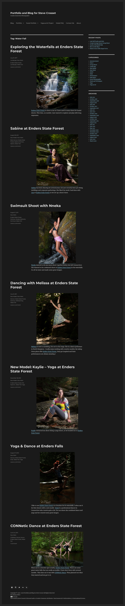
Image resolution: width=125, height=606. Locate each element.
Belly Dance (13, 140)
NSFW (91, 72)
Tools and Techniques (96, 81)
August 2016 (93, 117)
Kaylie (33, 430)
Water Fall (20, 64)
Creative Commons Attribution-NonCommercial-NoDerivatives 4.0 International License (60, 598)
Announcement (94, 61)
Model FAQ (60, 23)
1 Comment (13, 543)
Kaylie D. (12, 384)
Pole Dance (93, 77)
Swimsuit (13, 221)
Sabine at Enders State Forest (37, 128)
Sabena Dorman (19, 142)
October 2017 (93, 106)
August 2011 (93, 123)
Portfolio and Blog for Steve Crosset (33, 13)
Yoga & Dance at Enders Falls (36, 446)
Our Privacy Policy (15, 595)
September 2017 (94, 108)
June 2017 (92, 112)
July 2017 (92, 110)
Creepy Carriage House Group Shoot (100, 43)
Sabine (33, 188)
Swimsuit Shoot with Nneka (35, 206)
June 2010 (92, 139)
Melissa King (19, 300)
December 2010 (94, 130)
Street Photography (95, 79)
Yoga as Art (93, 85)
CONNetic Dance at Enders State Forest (46, 526)
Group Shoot (93, 65)
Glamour (12, 219)
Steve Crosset (21, 598)
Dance (12, 299)
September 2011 (94, 121)
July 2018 (92, 104)
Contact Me (70, 23)
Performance (93, 75)
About (79, 23)
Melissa (33, 346)
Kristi (57, 508)
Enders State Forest (38, 110)
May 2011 (92, 128)
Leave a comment (15, 67)
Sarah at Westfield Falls (96, 45)
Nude (91, 74)
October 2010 (93, 133)
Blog (12, 23)
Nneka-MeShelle (21, 219)
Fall (23, 383)
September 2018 (94, 101)
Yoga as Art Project (47, 23)
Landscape (13, 60)
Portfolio (19, 23)
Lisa (32, 192)
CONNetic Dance (60, 572)
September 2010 (94, 135)
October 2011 (93, 119)
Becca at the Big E (95, 47)
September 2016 (94, 115)
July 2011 (92, 124)
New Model (13, 137)
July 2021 (92, 97)
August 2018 (93, 103)
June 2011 (92, 126)
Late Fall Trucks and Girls (97, 41)
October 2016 (93, 113)
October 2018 (93, 99)
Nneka (33, 265)
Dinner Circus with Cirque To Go (99, 48)
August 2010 (93, 137)
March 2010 (93, 141)
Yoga (23, 384)
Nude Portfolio (31, 23)
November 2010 (94, 132)
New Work (20, 60)
